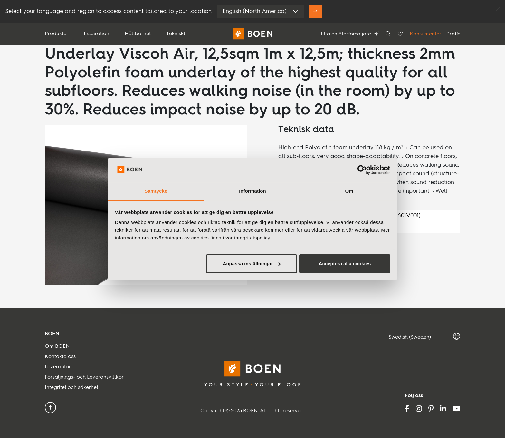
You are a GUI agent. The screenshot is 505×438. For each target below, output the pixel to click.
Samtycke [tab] (156, 191)
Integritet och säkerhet (71, 387)
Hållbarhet (138, 33)
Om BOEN (57, 346)
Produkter (56, 33)
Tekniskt (175, 33)
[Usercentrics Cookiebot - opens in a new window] (362, 170)
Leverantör (58, 367)
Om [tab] (349, 191)
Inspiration (96, 33)
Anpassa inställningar (252, 263)
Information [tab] (252, 191)
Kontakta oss (60, 356)
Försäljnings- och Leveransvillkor (84, 377)
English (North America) (255, 11)
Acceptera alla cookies (345, 263)
